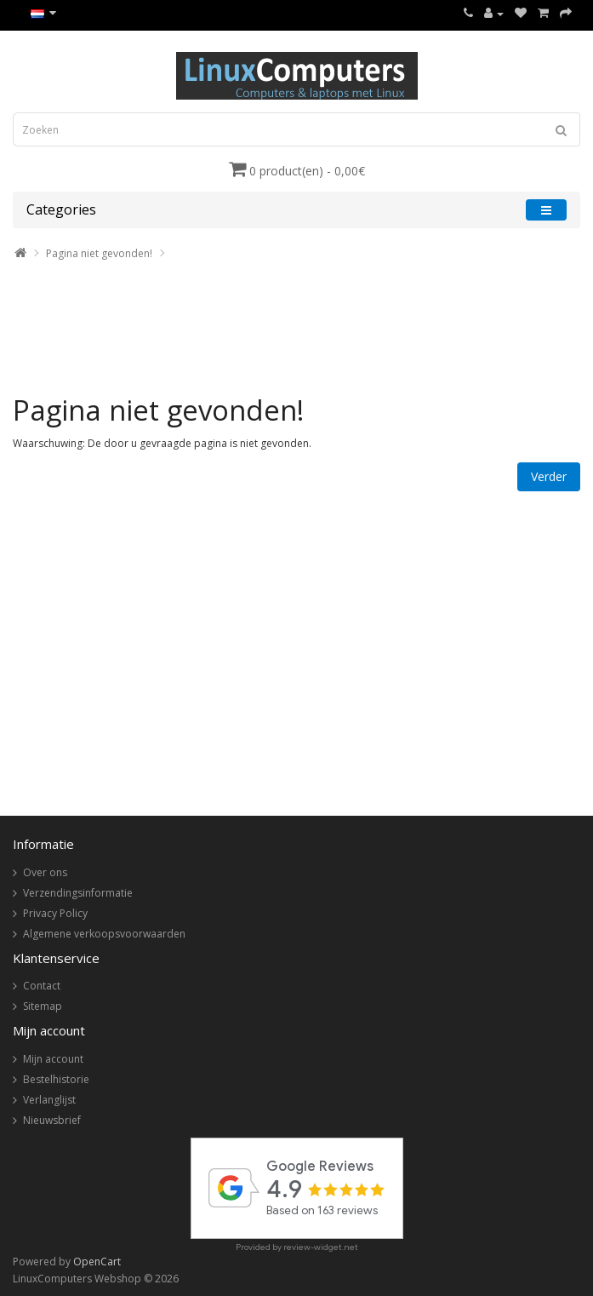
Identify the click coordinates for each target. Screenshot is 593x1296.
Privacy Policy (55, 913)
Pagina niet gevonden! (99, 253)
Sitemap (42, 1006)
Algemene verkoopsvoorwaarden (104, 933)
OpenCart (97, 1261)
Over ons (45, 872)
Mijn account (53, 1059)
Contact (41, 985)
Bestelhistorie (56, 1079)
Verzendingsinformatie (78, 893)
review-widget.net (320, 1247)
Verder (549, 476)
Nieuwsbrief (52, 1120)
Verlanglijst (49, 1099)
